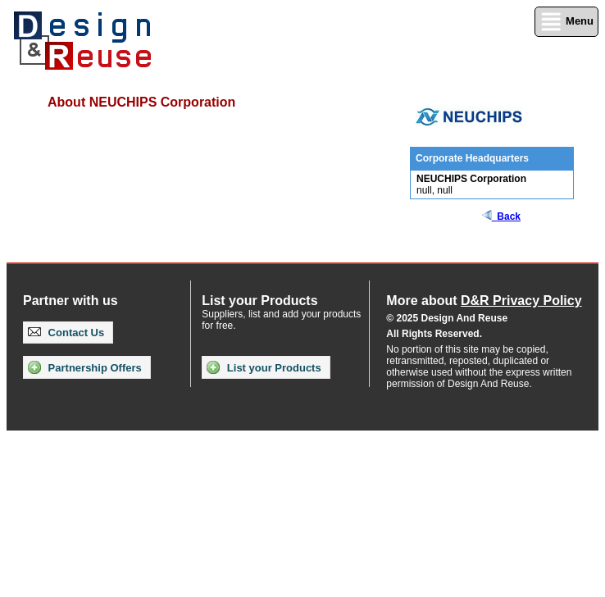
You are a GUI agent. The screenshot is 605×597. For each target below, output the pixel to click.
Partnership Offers (85, 367)
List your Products (264, 367)
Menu (566, 21)
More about (483, 301)
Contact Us (66, 332)
